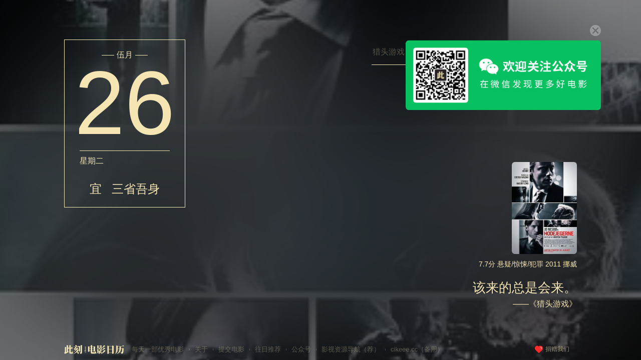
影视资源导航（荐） (351, 349)
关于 (201, 349)
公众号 (301, 349)
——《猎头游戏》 (545, 304)
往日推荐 (268, 349)
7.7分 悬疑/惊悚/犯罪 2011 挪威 (528, 264)
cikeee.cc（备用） (417, 349)
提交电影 (231, 349)
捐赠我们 (557, 349)
